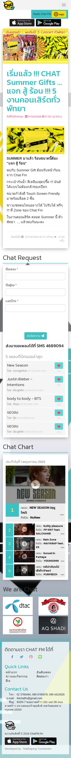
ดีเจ (8, 680)
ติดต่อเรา (42, 676)
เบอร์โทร (12, 301)
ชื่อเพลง (12, 269)
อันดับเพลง (44, 672)
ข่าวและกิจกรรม (17, 676)
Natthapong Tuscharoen (37, 748)
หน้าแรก (11, 672)
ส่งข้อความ (35, 335)
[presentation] (34, 322)
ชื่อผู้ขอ (11, 285)
